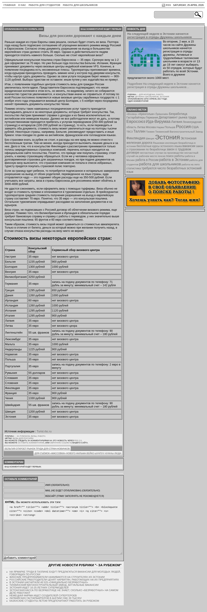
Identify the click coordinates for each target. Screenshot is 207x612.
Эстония (164, 97)
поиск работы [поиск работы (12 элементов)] (175, 156)
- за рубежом (22, 436)
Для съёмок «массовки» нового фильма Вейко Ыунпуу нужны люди (78, 453)
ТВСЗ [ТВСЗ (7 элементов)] (129, 131)
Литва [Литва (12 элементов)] (141, 127)
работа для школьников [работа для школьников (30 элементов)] (160, 164)
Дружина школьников (147, 97)
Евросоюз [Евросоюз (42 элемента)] (135, 121)
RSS (168, 5)
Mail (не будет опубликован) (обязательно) (72, 490)
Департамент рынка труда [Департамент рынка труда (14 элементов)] (177, 117)
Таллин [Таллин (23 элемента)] (139, 131)
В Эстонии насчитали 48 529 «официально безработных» (48, 589)
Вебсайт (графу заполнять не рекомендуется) (74, 496)
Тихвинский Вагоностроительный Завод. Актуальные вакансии (53, 591)
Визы (34, 436)
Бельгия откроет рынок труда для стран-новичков (37, 449)
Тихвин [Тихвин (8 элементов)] (150, 131)
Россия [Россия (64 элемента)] (183, 126)
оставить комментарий (31, 443)
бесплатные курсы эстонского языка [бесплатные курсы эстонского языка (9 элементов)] (159, 146)
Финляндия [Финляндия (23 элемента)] (135, 138)
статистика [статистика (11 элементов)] (133, 168)
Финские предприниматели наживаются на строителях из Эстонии (57, 583)
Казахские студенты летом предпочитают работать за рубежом (54, 607)
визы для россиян (23, 438)
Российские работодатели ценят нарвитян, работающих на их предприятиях (64, 586)
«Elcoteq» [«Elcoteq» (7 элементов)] (131, 114)
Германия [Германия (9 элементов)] (152, 117)
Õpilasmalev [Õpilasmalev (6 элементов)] (161, 114)
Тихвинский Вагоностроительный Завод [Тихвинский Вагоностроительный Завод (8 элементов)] (179, 131)
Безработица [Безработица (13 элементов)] (178, 114)
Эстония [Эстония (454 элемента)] (167, 137)
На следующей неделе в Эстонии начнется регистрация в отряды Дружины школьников (159, 35)
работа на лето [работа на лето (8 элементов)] (191, 164)
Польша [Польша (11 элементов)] (170, 127)
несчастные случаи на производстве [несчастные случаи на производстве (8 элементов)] (161, 152)
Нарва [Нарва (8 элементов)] (160, 127)
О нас (22, 5)
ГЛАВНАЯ (9, 5)
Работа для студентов (44, 5)
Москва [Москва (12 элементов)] (151, 127)
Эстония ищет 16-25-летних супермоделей (38, 594)
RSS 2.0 (77, 440)
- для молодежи (146, 94)
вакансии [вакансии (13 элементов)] (188, 146)
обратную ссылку (60, 443)
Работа (41, 436)
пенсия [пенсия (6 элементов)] (161, 156)
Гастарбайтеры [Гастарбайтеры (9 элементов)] (135, 117)
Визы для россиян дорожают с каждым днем (80, 36)
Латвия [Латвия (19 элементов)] (176, 122)
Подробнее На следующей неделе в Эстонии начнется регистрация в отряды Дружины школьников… (163, 85)
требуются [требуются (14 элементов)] (149, 168)
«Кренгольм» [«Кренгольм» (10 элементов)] (146, 114)
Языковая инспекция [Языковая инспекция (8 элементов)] (165, 142)
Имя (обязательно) (57, 485)
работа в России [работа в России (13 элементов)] (147, 160)
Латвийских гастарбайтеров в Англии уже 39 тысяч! (45, 604)
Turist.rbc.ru (44, 431)
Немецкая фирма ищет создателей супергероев (43, 602)
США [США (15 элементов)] (195, 127)
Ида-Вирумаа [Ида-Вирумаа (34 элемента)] (158, 121)
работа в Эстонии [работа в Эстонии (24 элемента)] (174, 160)
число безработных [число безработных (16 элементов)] (171, 168)
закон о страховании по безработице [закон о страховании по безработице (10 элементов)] (164, 148)
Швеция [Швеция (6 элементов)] (150, 138)
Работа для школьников (80, 5)
